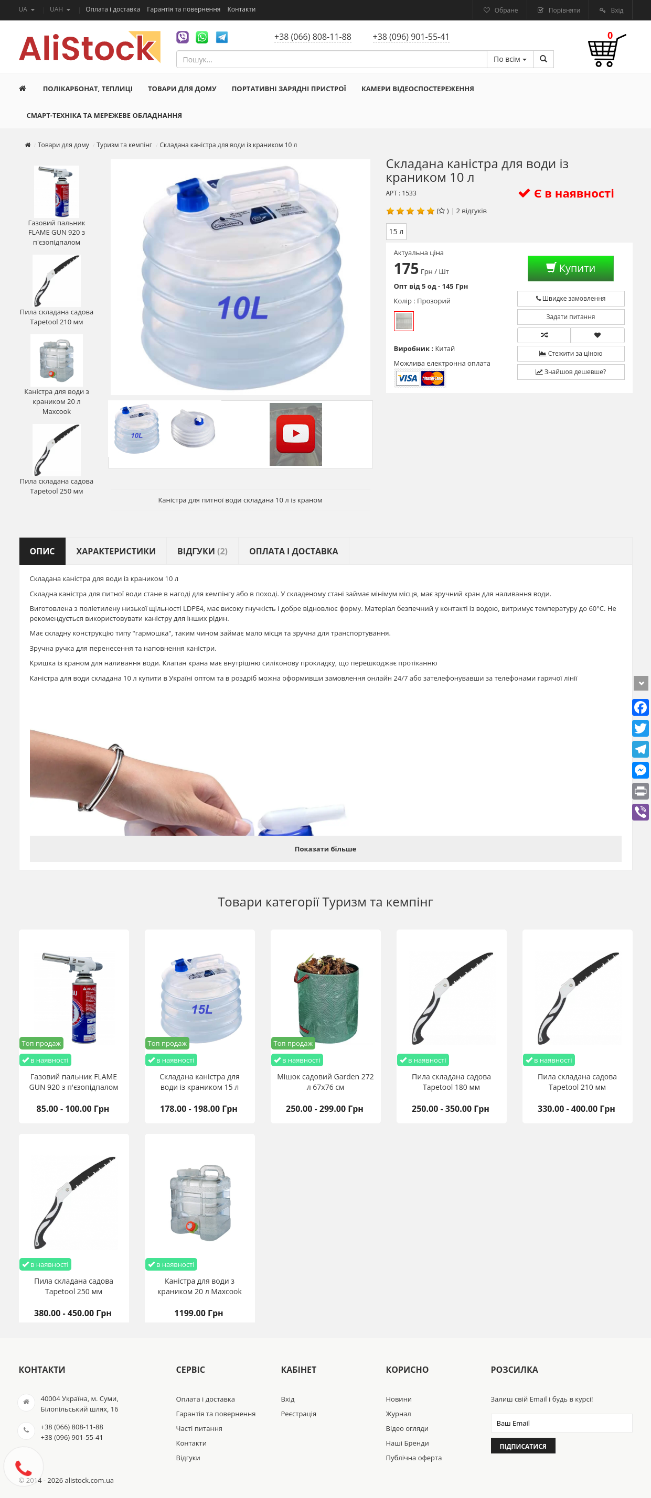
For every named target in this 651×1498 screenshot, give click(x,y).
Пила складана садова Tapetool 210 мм (56, 290)
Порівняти (564, 10)
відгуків (474, 210)
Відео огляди (407, 1428)
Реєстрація (299, 1413)
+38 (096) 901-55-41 (411, 36)
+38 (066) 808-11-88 (312, 36)
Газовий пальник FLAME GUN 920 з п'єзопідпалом (56, 206)
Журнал (398, 1413)
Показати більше (325, 849)
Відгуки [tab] (202, 551)
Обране (505, 10)
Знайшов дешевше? (571, 371)
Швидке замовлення (571, 298)
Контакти (242, 9)
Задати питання (571, 316)
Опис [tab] (42, 551)
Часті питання (199, 1428)
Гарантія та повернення (184, 9)
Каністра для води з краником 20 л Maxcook (56, 374)
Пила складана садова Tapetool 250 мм (56, 460)
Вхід (616, 10)
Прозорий (404, 321)
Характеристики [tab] (116, 551)
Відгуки (188, 1457)
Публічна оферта (414, 1457)
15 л (396, 231)
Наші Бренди (407, 1443)
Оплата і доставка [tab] (293, 551)
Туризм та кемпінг (377, 901)
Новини (399, 1399)
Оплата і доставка (114, 9)
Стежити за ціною (571, 353)
